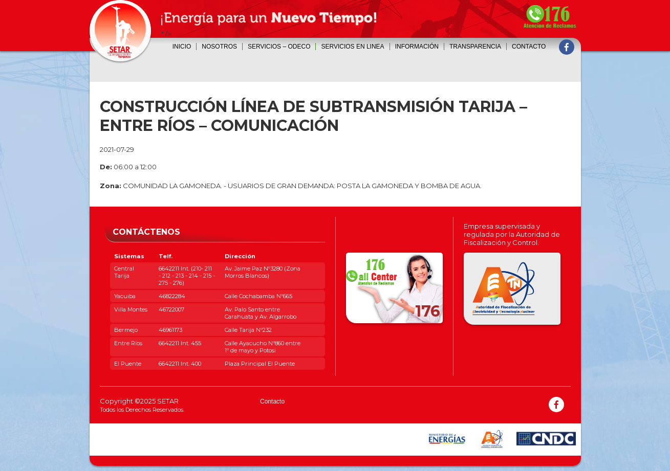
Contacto (529, 46)
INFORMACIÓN (417, 46)
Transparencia (475, 46)
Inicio (181, 46)
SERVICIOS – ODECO (279, 46)
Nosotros (219, 46)
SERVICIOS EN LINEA (352, 46)
